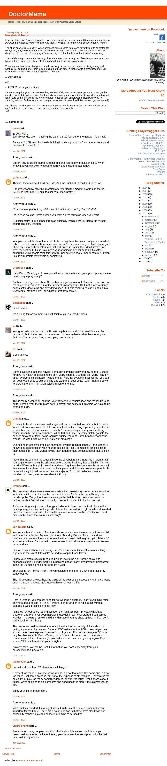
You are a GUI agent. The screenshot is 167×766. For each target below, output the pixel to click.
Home (57, 754)
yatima (17, 177)
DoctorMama (27, 14)
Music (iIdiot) (158, 164)
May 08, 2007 (19, 389)
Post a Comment (13, 748)
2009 (145, 207)
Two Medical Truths (17, 35)
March (148, 248)
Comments (149, 280)
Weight (161, 172)
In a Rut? (160, 151)
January (149, 255)
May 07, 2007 (19, 297)
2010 (145, 204)
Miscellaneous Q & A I (153, 138)
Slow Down (159, 169)
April (148, 245)
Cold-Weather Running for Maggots (146, 158)
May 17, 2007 (19, 720)
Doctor (156, 297)
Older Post (105, 754)
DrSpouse (19, 267)
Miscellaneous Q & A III (153, 143)
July (147, 229)
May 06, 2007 (19, 151)
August (149, 226)
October (149, 220)
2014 (145, 191)
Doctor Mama (159, 34)
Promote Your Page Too (155, 42)
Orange (17, 486)
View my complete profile (152, 100)
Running (155, 305)
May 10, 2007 (19, 588)
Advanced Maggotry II (153, 148)
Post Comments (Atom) (31, 760)
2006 (145, 258)
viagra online (21, 725)
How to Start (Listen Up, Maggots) (147, 135)
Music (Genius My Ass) (153, 166)
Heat (162, 156)
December (151, 216)
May (147, 236)
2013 (145, 194)
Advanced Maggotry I (154, 145)
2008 (145, 210)
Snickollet (19, 302)
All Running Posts (155, 174)
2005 (145, 261)
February (150, 251)
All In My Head (152, 294)
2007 (145, 213)
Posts (146, 276)
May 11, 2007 (19, 656)
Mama (156, 299)
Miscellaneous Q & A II (153, 140)
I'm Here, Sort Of (153, 239)
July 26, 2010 (19, 743)
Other (157, 302)
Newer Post (8, 754)
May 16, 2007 (19, 696)
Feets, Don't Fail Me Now (151, 161)
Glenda (17, 418)
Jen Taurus (19, 527)
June (148, 232)
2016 (145, 187)
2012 (145, 197)
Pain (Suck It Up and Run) (151, 153)
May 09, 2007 (19, 480)
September (151, 223)
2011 (145, 200)
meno (16, 128)
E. (14, 325)
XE (14, 349)
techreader (19, 661)
